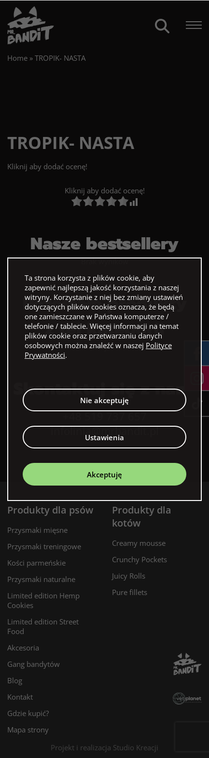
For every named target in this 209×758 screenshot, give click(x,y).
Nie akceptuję (104, 400)
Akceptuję (104, 474)
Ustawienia (104, 437)
